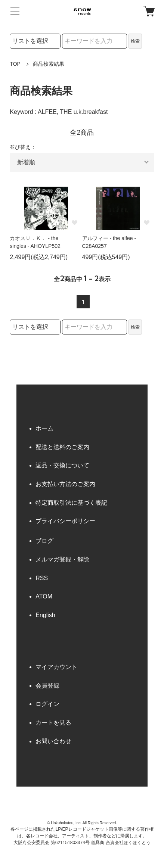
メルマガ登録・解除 (62, 559)
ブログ (44, 541)
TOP (15, 64)
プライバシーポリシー (65, 521)
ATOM (43, 596)
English (45, 615)
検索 (135, 41)
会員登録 (47, 685)
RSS (41, 578)
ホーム (44, 428)
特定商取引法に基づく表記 (71, 502)
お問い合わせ (53, 741)
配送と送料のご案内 (62, 447)
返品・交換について (62, 465)
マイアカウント (56, 667)
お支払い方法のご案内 (65, 484)
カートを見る (53, 722)
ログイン (47, 704)
